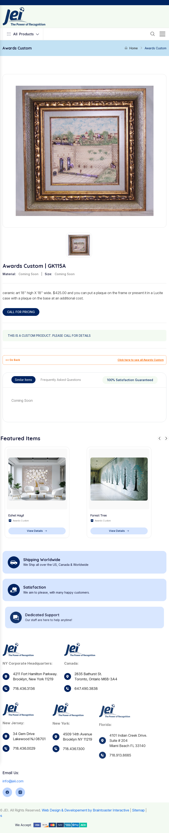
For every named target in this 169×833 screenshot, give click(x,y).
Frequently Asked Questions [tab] (61, 380)
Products (23, 34)
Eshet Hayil (16, 515)
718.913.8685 (120, 769)
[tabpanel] (84, 400)
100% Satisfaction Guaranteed (130, 380)
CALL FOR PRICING (21, 312)
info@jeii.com (13, 795)
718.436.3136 (24, 689)
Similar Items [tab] (23, 380)
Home (131, 48)
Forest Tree (98, 515)
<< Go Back (12, 359)
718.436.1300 (74, 762)
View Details (37, 531)
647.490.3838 (86, 694)
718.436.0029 (24, 758)
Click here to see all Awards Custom (141, 359)
